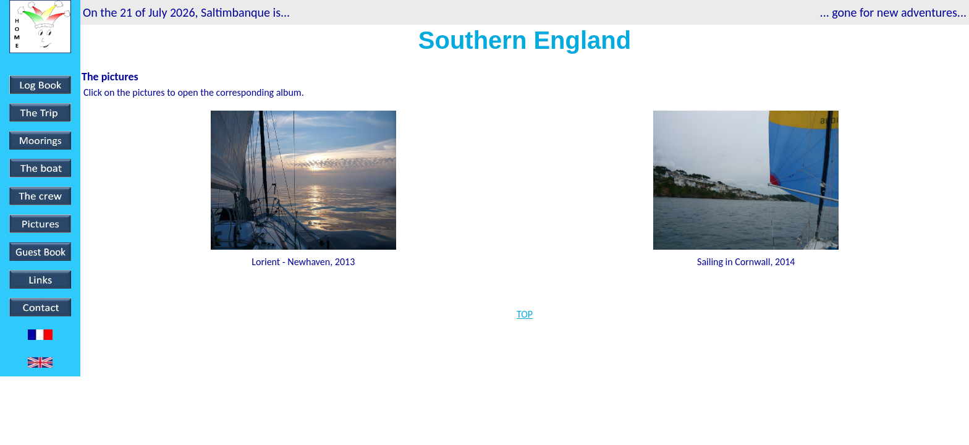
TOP (525, 314)
